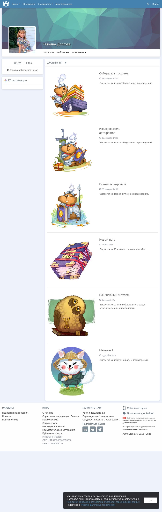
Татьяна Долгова (57, 44)
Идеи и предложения (93, 412)
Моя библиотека (64, 4)
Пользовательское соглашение (58, 430)
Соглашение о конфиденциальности (53, 425)
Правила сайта (50, 419)
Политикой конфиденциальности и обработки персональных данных (103, 502)
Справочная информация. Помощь (61, 416)
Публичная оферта (52, 433)
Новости (6, 416)
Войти (155, 4)
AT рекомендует (17, 80)
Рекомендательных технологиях (98, 505)
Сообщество (45, 4)
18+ (124, 418)
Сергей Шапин (111, 419)
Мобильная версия (135, 408)
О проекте (47, 412)
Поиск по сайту (10, 419)
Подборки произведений (15, 412)
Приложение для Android (138, 413)
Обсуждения (28, 4)
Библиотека (63, 52)
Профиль (49, 52)
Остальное (79, 52)
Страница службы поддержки (98, 416)
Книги (16, 4)
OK (150, 500)
